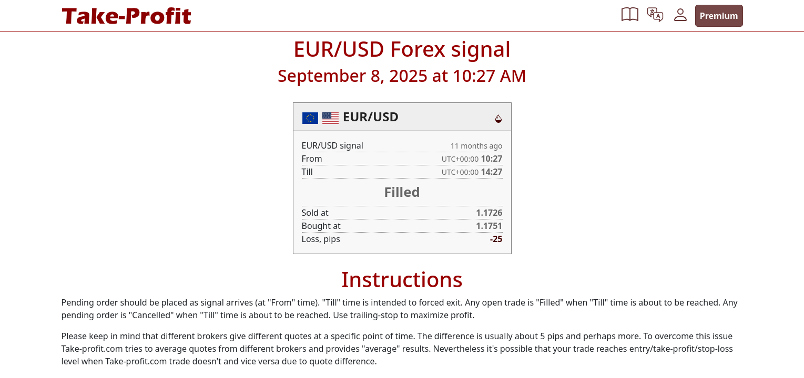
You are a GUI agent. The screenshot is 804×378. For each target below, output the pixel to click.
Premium (719, 16)
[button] (630, 15)
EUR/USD (371, 116)
